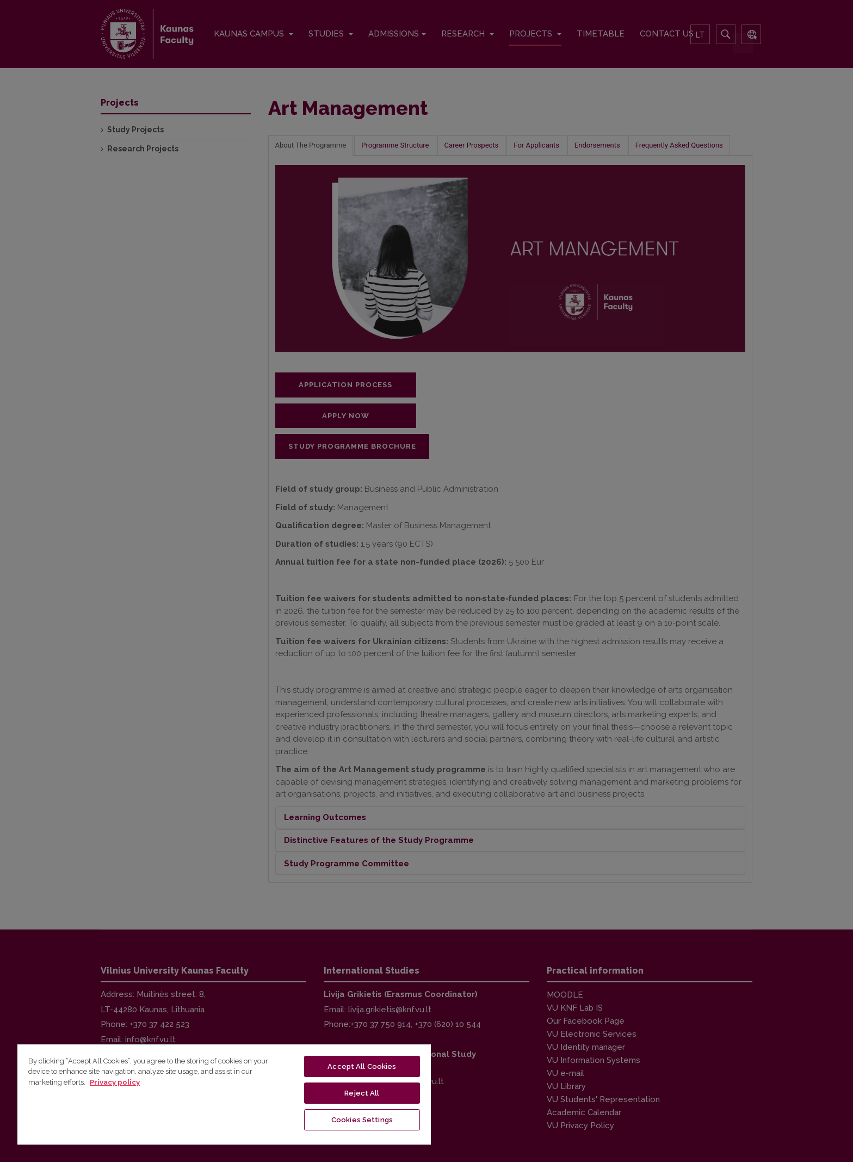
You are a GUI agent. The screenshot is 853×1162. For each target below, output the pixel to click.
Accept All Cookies (361, 1066)
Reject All (361, 1093)
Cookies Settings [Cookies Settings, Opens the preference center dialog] (362, 1120)
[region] (224, 1094)
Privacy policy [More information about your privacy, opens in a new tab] (115, 1082)
